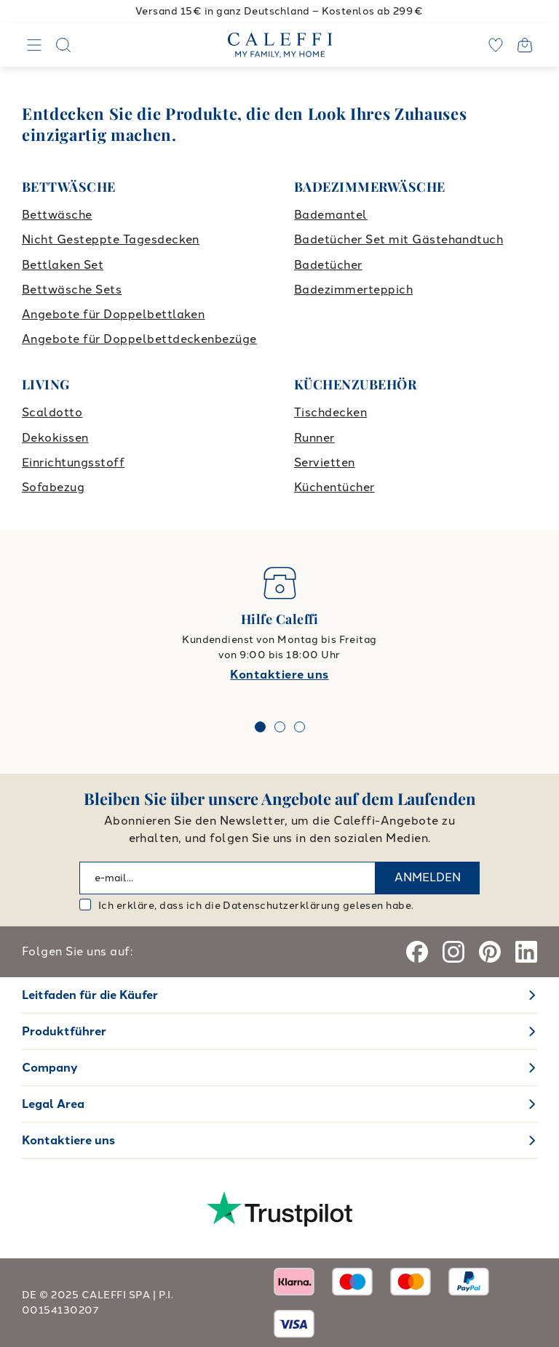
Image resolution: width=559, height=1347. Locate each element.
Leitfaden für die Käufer (90, 995)
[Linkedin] (526, 952)
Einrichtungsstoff (73, 462)
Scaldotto (52, 412)
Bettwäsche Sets (72, 289)
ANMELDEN (428, 877)
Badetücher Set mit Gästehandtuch (398, 239)
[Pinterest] (490, 952)
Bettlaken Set (62, 265)
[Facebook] (417, 952)
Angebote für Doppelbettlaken (113, 314)
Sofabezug (53, 487)
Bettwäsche (57, 215)
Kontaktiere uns (279, 674)
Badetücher (328, 265)
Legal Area (53, 1104)
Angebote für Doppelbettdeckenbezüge (139, 339)
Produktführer (64, 1031)
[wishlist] (495, 45)
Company (50, 1068)
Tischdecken (330, 412)
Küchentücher (334, 487)
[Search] (63, 45)
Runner (314, 438)
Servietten (324, 462)
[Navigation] (34, 45)
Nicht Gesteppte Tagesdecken (110, 239)
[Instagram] (453, 952)
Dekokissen (55, 438)
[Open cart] (524, 45)
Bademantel (331, 215)
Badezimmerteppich (353, 289)
